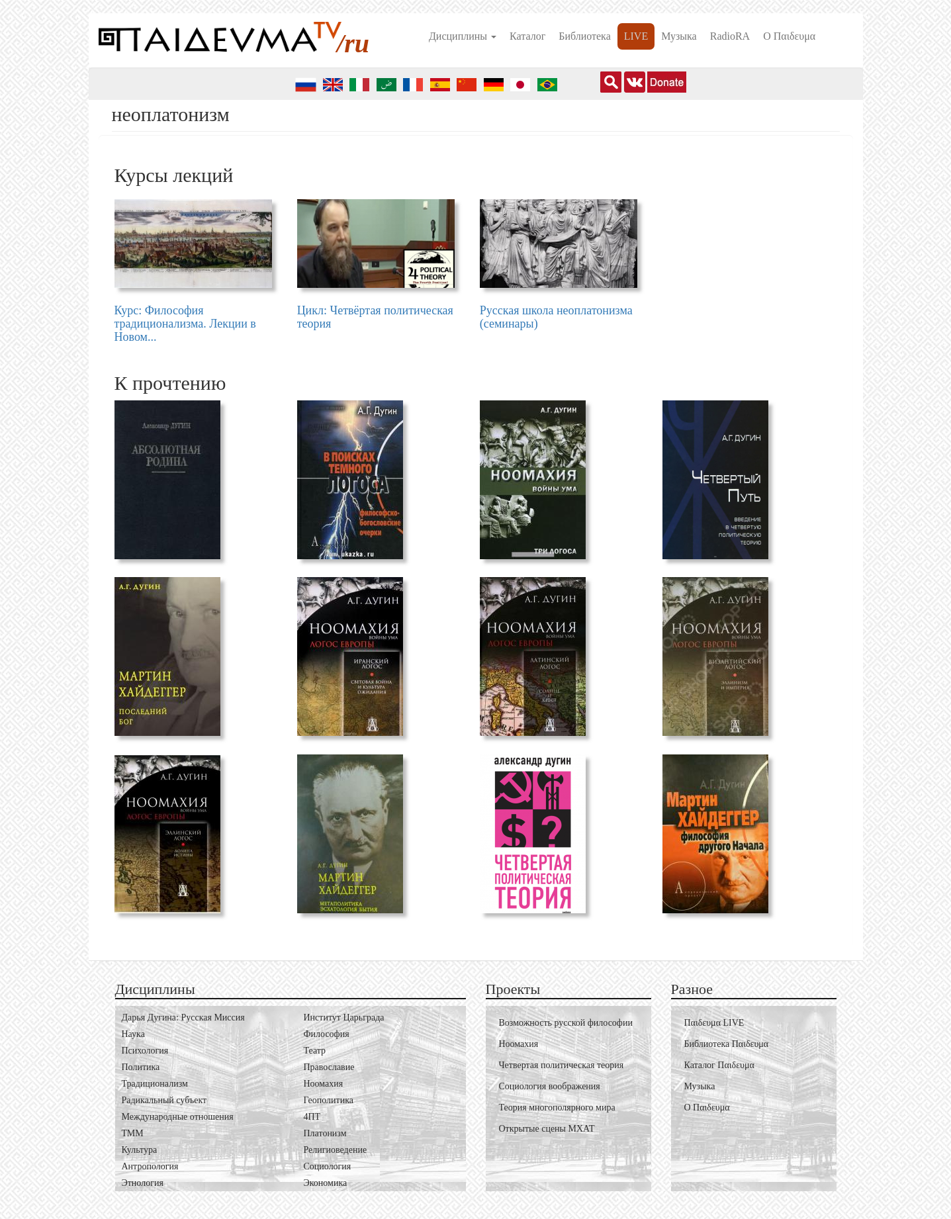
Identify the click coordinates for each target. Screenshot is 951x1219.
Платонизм (325, 1133)
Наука (133, 1034)
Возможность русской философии (566, 1023)
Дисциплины (462, 36)
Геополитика (328, 1100)
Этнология (142, 1183)
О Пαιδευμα (789, 36)
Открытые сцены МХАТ (547, 1129)
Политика (141, 1067)
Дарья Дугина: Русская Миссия (183, 1017)
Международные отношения (178, 1117)
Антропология (150, 1166)
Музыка (679, 36)
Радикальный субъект (164, 1100)
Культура (140, 1150)
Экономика (325, 1183)
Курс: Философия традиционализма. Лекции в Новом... (185, 323)
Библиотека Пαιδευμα (726, 1044)
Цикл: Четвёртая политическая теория (375, 317)
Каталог (527, 36)
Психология (145, 1051)
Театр (315, 1051)
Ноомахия (323, 1084)
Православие (329, 1067)
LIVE (636, 36)
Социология (327, 1166)
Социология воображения (549, 1086)
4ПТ (312, 1117)
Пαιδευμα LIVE (714, 1023)
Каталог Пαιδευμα (719, 1065)
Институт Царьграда (344, 1017)
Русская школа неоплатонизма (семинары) (556, 317)
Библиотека (585, 36)
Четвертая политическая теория (561, 1065)
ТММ (133, 1133)
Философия (326, 1034)
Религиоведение (335, 1150)
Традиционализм (155, 1084)
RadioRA (730, 36)
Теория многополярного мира (557, 1107)
